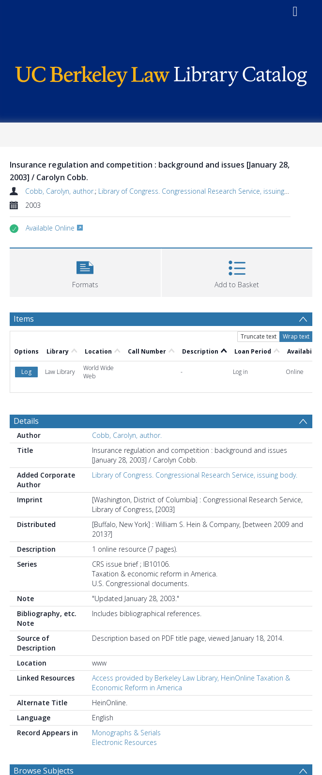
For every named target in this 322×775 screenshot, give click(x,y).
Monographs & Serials (126, 732)
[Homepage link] (161, 73)
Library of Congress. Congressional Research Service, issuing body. (201, 191)
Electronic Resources (124, 742)
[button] (85, 271)
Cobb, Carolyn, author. (60, 191)
